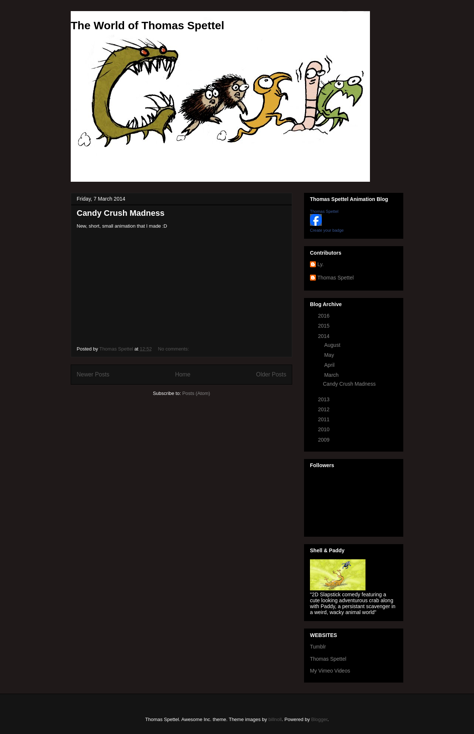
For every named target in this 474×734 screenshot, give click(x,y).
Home (183, 374)
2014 (324, 336)
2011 (324, 419)
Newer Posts (93, 374)
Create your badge (327, 230)
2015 (324, 326)
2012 (324, 409)
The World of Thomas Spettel (147, 25)
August (332, 345)
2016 (324, 316)
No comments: (174, 349)
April (330, 365)
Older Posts (271, 374)
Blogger (319, 719)
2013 (324, 399)
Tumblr (318, 647)
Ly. (320, 264)
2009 (324, 440)
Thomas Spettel (324, 211)
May (329, 355)
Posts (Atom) (196, 393)
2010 (324, 429)
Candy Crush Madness (120, 213)
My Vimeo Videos (330, 671)
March (332, 375)
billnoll (275, 719)
